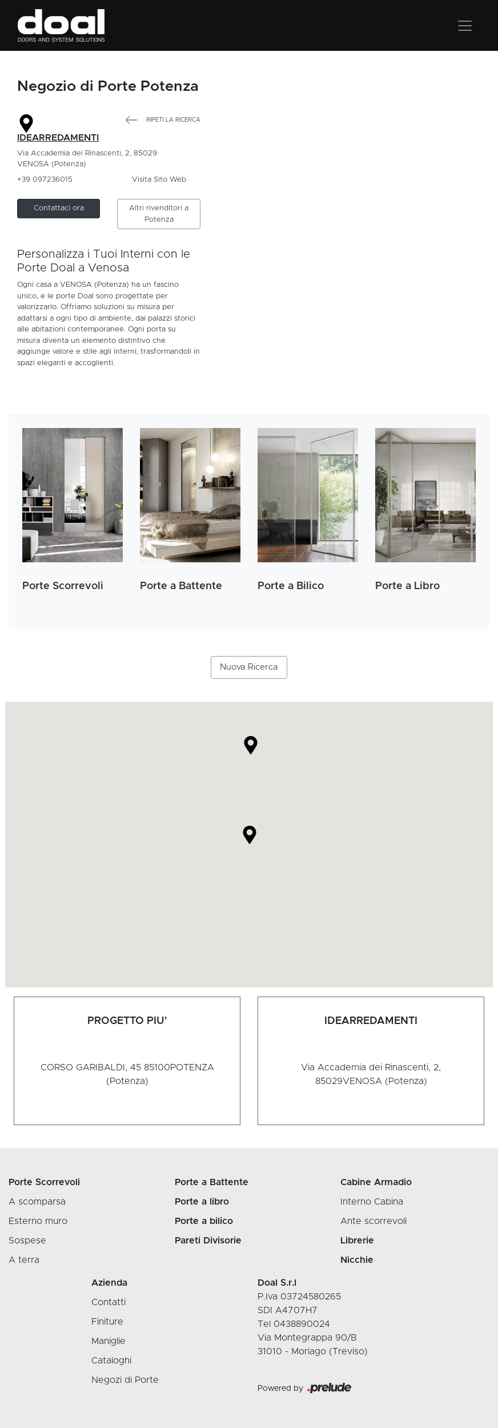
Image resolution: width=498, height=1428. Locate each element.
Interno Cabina (371, 1201)
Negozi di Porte (125, 1380)
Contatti (108, 1302)
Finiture (107, 1321)
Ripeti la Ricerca (163, 120)
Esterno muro (38, 1221)
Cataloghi (111, 1360)
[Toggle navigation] (464, 26)
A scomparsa (37, 1201)
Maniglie (108, 1341)
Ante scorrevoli (373, 1221)
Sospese (27, 1240)
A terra (24, 1260)
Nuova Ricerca (249, 667)
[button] (58, 208)
